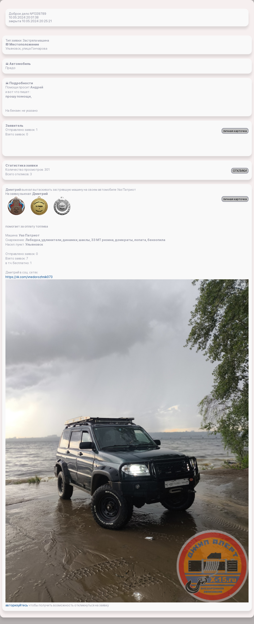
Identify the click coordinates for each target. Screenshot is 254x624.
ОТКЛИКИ (240, 170)
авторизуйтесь (17, 605)
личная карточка (235, 131)
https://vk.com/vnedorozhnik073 (29, 277)
